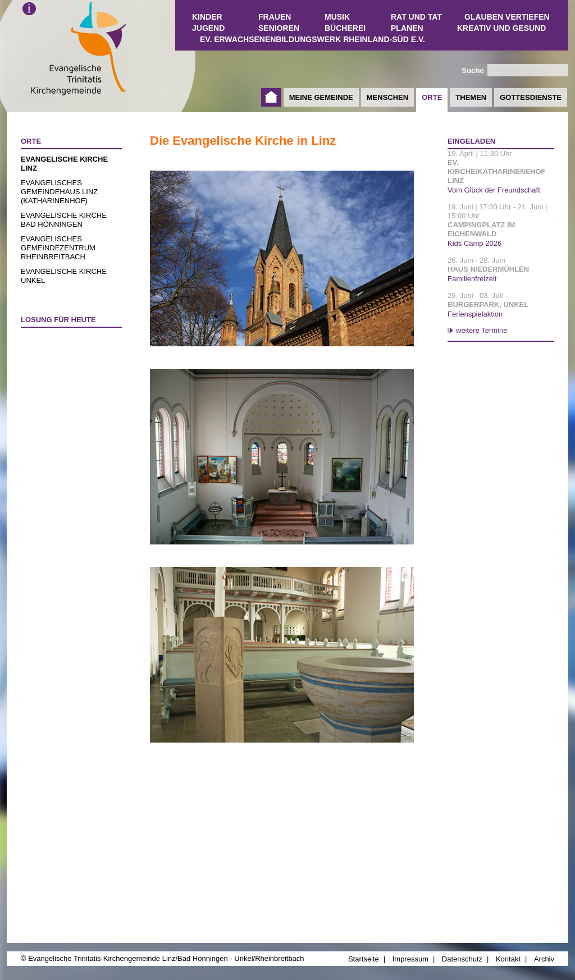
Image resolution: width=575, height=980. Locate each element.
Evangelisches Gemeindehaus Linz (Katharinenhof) (59, 191)
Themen (470, 97)
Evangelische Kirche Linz (64, 163)
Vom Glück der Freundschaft (494, 190)
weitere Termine (482, 330)
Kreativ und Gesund (501, 28)
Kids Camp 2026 (474, 243)
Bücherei (345, 28)
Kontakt (508, 959)
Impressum (410, 959)
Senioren (278, 28)
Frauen (274, 16)
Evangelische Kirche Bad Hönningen (64, 219)
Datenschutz (462, 959)
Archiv (544, 959)
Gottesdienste (531, 97)
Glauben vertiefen (507, 16)
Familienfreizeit (472, 278)
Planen (407, 28)
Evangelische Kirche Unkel (64, 276)
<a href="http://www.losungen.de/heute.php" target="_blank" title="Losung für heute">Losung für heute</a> (66, 398)
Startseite (271, 97)
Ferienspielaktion (475, 314)
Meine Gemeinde (321, 97)
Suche (473, 70)
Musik (337, 16)
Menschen (387, 97)
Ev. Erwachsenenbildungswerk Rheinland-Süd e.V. (312, 39)
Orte (432, 97)
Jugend (208, 28)
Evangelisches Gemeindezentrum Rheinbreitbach (58, 248)
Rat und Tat (416, 16)
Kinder (207, 16)
